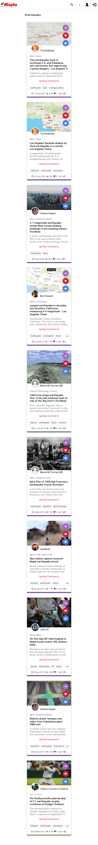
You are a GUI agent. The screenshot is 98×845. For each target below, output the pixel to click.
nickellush (45, 549)
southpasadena (56, 88)
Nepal (59, 666)
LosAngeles (48, 336)
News (32, 56)
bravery (33, 666)
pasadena (58, 170)
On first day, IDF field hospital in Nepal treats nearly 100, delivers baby (48, 641)
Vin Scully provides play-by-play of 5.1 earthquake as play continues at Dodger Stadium (48, 801)
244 (49, 93)
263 (49, 176)
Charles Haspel (47, 213)
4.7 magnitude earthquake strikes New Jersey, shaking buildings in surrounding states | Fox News (48, 227)
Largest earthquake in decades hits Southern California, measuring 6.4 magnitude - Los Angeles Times (48, 310)
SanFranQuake (59, 506)
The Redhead (47, 50)
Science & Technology (39, 391)
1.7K (49, 588)
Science (53, 391)
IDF (53, 666)
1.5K (48, 341)
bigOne (33, 422)
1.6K (49, 672)
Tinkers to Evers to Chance (54, 788)
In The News (41, 301)
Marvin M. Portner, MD (51, 385)
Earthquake (35, 253)
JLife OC (44, 629)
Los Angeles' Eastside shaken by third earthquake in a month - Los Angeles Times (48, 146)
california (34, 170)
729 (49, 428)
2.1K (49, 831)
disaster (34, 583)
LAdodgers (57, 826)
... (67, 335)
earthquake (35, 88)
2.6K (49, 751)
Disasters (34, 746)
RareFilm (47, 506)
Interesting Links (43, 478)
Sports (32, 794)
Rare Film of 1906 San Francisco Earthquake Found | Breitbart (49, 483)
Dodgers (34, 826)
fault (45, 88)
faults (54, 422)
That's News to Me (44, 554)
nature (55, 583)
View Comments (49, 81)
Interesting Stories (44, 219)
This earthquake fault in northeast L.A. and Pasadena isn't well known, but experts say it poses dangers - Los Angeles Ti (49, 64)
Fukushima (59, 746)
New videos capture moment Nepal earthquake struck (46, 560)
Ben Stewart (46, 296)
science (62, 422)
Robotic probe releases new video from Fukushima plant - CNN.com (47, 721)
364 (48, 259)
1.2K (49, 512)
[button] (72, 5)
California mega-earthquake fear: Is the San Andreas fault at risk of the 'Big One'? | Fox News (48, 398)
